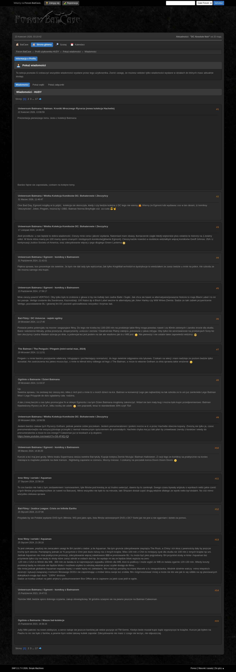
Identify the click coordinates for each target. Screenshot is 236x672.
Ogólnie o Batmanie (29, 379)
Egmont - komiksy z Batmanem (61, 257)
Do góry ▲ (219, 668)
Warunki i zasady (206, 668)
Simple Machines (36, 668)
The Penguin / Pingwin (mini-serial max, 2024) (60, 348)
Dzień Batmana (51, 379)
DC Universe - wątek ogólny (46, 318)
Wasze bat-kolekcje (53, 620)
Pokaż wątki (38, 85)
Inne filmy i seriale (28, 478)
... (33, 99)
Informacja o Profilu (26, 58)
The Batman (25, 348)
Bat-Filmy (23, 318)
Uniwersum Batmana (30, 108)
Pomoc (194, 668)
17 (36, 99)
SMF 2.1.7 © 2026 (20, 668)
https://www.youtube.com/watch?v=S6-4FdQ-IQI (43, 436)
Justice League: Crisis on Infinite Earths (54, 508)
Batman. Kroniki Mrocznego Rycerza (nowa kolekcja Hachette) (79, 108)
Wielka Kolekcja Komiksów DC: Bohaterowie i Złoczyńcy (76, 195)
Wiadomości (22, 85)
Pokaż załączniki (56, 85)
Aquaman (46, 478)
